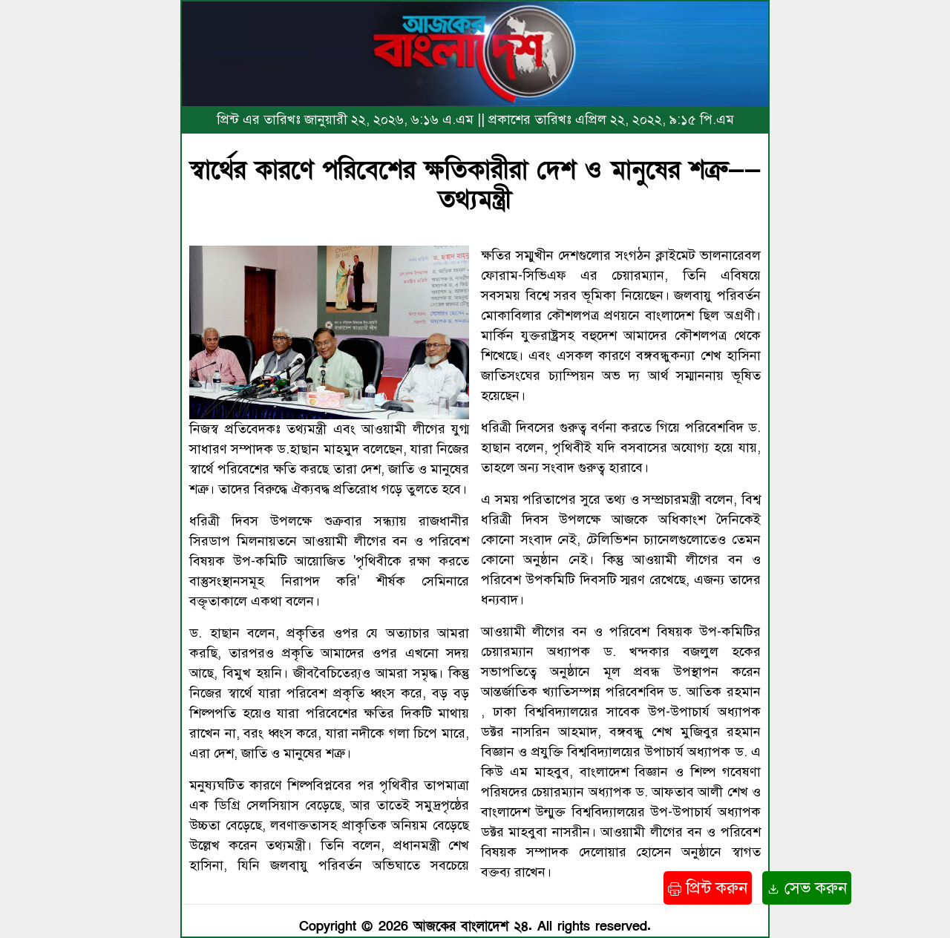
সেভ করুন (807, 888)
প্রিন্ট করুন (707, 888)
